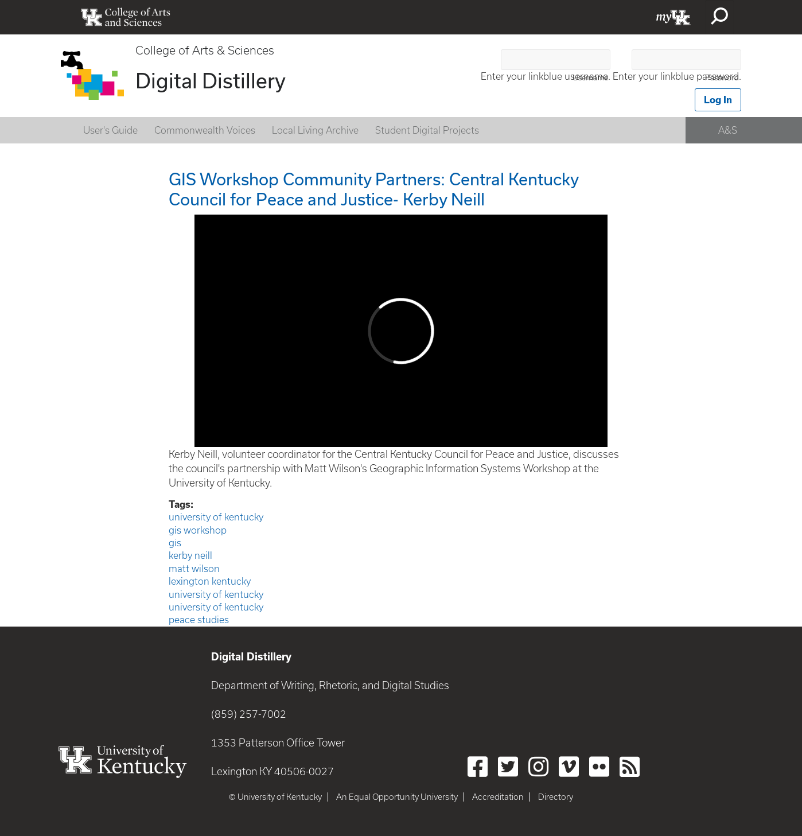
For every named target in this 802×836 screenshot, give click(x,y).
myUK (673, 17)
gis (175, 543)
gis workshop (198, 530)
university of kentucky (216, 517)
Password (722, 77)
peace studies (199, 620)
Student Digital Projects (427, 130)
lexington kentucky (210, 581)
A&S (727, 130)
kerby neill (190, 555)
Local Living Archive (315, 130)
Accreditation (498, 797)
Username (590, 77)
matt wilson (194, 568)
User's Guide (110, 130)
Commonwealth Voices (204, 130)
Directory (555, 797)
